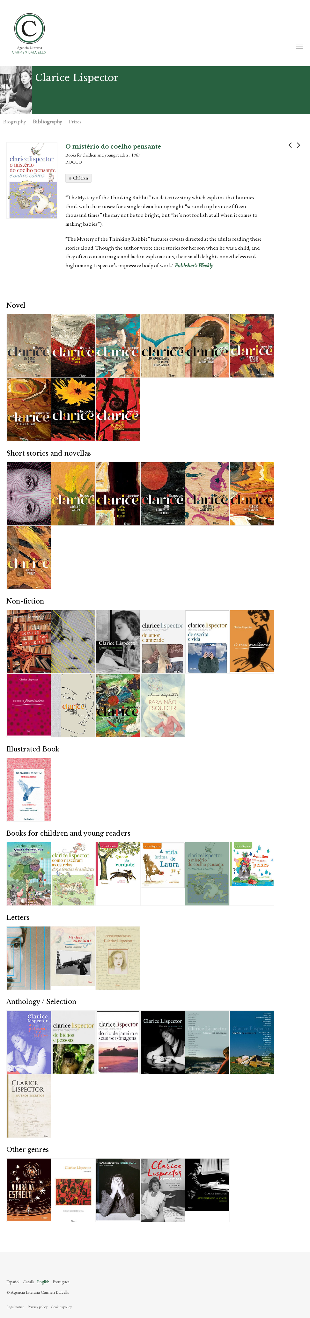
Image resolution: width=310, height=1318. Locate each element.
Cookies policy (61, 1306)
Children (80, 178)
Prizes (75, 121)
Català (28, 1282)
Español (12, 1282)
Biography (14, 121)
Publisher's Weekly (193, 265)
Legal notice (15, 1306)
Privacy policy (37, 1306)
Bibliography (47, 121)
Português (61, 1282)
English (43, 1282)
